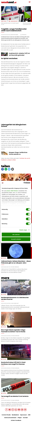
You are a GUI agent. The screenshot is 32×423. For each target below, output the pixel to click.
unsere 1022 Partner (12, 190)
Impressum (23, 415)
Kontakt (25, 417)
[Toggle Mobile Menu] (30, 2)
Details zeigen (23, 230)
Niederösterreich (14, 21)
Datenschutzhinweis (10, 417)
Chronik (4, 21)
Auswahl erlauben (16, 239)
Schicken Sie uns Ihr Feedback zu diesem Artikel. (15, 159)
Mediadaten (15, 415)
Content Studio (6, 415)
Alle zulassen (16, 234)
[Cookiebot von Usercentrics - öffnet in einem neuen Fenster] (23, 183)
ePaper (20, 417)
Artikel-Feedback (16, 420)
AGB (29, 415)
